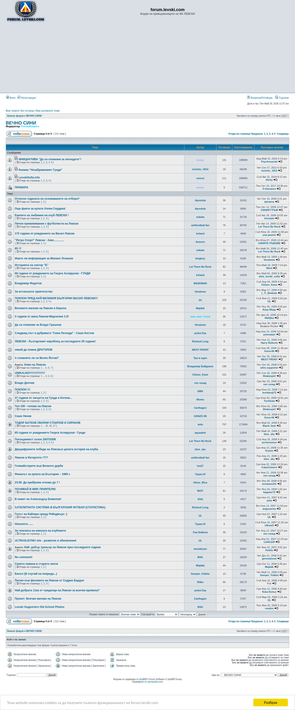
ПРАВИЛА (21, 187)
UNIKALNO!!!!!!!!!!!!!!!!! (30, 373)
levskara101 (269, 483)
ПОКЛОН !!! (22, 389)
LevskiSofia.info (29, 177)
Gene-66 (269, 351)
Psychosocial (269, 161)
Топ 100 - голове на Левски (33, 406)
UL (269, 301)
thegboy (200, 258)
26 (50, 426)
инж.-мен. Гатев (200, 316)
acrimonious (269, 442)
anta (200, 424)
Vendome (269, 259)
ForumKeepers (30, 126)
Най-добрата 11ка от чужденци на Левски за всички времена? (57, 590)
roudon (269, 608)
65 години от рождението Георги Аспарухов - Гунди (50, 432)
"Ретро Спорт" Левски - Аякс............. (39, 240)
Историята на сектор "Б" (31, 265)
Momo (200, 399)
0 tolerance (269, 188)
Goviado (269, 218)
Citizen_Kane (269, 284)
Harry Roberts (269, 342)
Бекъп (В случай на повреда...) (36, 573)
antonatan (269, 334)
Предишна (257, 134)
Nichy (269, 179)
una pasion (269, 235)
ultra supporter (269, 367)
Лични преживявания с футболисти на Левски (46, 223)
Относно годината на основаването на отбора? (47, 198)
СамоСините (269, 467)
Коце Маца (269, 309)
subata (200, 217)
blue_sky (269, 434)
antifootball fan (200, 225)
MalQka (269, 318)
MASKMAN (200, 283)
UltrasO (269, 525)
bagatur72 (269, 492)
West (269, 268)
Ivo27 (200, 465)
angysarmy (269, 508)
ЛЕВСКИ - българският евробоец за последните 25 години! (55, 341)
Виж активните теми (48, 110)
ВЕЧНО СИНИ (34, 116)
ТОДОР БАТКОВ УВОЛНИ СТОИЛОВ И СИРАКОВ (47, 422)
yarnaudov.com (155, 681)
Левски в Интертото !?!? (31, 457)
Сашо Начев (23, 416)
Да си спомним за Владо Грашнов (38, 324)
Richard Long (200, 341)
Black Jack (269, 425)
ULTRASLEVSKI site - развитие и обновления (45, 540)
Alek (200, 499)
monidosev (200, 548)
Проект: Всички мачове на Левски (38, 598)
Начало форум (15, 116)
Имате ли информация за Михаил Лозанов (44, 258)
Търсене (282, 97)
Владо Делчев (24, 383)
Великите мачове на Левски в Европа (40, 308)
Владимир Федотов (28, 283)
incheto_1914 (200, 169)
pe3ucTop (200, 333)
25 (46, 426)
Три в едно (200, 358)
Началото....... (24, 524)
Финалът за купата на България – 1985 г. (43, 474)
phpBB (142, 679)
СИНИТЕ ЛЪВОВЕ (269, 243)
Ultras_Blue (200, 482)
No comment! (23, 557)
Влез (10, 97)
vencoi (200, 178)
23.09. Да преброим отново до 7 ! (37, 482)
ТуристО (200, 474)
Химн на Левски (35, 364)
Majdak (200, 308)
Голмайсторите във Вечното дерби (39, 465)
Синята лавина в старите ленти (36, 563)
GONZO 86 (200, 416)
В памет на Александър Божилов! (38, 499)
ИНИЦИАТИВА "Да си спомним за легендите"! (50, 159)
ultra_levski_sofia (269, 276)
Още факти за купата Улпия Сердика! (40, 208)
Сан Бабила (200, 532)
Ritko (200, 582)
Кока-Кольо (269, 591)
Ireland (200, 233)
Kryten (269, 450)
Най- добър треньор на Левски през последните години (62, 547)
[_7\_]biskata (269, 293)
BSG (200, 557)
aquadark (200, 432)
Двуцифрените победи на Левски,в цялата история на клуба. (57, 449)
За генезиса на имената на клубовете (40, 530)
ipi (200, 300)
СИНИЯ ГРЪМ (269, 210)
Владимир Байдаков (200, 366)
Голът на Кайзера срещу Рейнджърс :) (41, 514)
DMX (200, 391)
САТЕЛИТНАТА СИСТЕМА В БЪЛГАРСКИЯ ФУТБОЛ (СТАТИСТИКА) (60, 507)
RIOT (200, 490)
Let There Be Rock (269, 226)
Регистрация (27, 97)
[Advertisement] (147, 57)
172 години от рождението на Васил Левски (44, 233)
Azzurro (200, 241)
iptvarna (269, 201)
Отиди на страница (239, 134)
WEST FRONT (200, 349)
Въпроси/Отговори (259, 97)
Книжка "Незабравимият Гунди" (40, 170)
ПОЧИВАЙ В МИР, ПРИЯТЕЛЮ (35, 489)
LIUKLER (269, 542)
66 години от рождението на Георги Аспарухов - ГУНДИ (52, 273)
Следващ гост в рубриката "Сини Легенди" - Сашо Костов (54, 333)
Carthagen (200, 407)
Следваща (283, 134)
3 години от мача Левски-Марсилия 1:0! (42, 316)
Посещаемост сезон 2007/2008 (35, 439)
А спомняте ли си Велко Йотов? (37, 358)
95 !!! (18, 248)
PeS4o (269, 550)
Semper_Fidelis (200, 573)
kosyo (200, 160)
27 (54, 426)
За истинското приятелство (34, 291)
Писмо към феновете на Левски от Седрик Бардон (49, 580)
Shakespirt (269, 376)
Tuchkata (269, 400)
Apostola (200, 200)
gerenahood (269, 558)
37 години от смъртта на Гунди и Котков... (43, 397)
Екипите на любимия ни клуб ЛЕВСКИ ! (42, 215)
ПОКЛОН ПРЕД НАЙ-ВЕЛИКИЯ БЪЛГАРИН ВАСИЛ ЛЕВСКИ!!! (56, 298)
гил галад (200, 383)
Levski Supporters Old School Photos (39, 607)
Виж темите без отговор (20, 110)
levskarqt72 (269, 392)
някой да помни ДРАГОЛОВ (33, 349)
